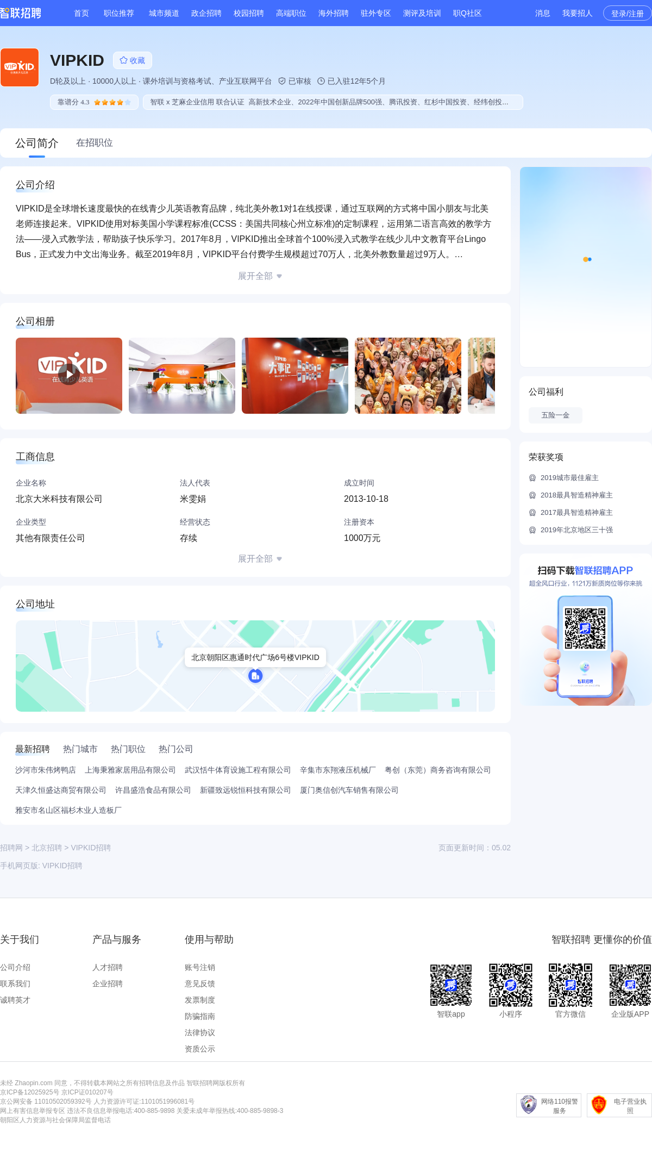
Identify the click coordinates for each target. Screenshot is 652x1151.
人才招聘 (107, 967)
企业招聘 (107, 983)
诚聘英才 (15, 1000)
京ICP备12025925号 (29, 1092)
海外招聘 (333, 13)
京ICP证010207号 (87, 1092)
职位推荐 (119, 13)
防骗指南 (200, 1016)
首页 (81, 13)
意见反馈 (200, 983)
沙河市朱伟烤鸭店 (45, 770)
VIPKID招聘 (62, 865)
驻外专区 (376, 13)
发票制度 (200, 1000)
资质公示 (200, 1048)
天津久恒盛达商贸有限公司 (60, 790)
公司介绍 (15, 967)
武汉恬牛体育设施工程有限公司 (238, 770)
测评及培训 (422, 13)
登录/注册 (627, 13)
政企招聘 (206, 13)
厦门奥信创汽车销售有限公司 (349, 790)
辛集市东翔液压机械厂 (338, 770)
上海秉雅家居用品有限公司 (130, 770)
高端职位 (291, 13)
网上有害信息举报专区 (32, 1111)
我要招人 (577, 13)
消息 (542, 13)
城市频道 (164, 13)
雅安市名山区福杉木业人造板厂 (68, 810)
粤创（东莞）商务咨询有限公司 (438, 770)
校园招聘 (249, 13)
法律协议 (200, 1032)
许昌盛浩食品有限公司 (153, 790)
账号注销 (200, 967)
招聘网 (11, 847)
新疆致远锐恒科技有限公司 (245, 790)
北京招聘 (47, 847)
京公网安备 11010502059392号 (46, 1101)
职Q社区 (467, 13)
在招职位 (94, 143)
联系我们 (15, 983)
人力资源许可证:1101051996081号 (144, 1101)
